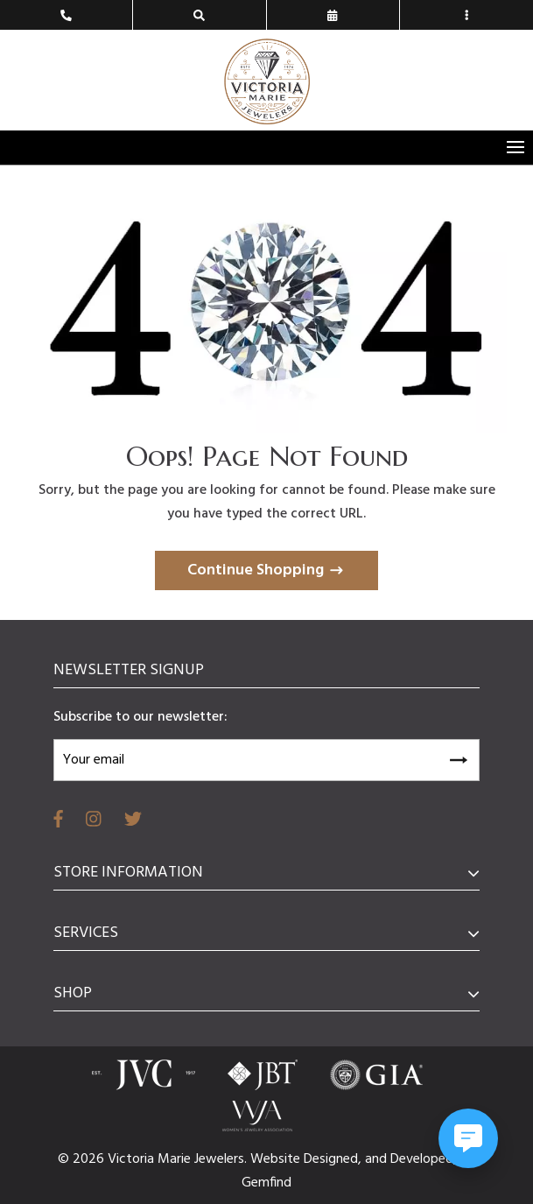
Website (277, 1159)
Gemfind (266, 1183)
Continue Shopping (255, 570)
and (377, 1159)
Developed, (425, 1159)
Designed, (334, 1159)
